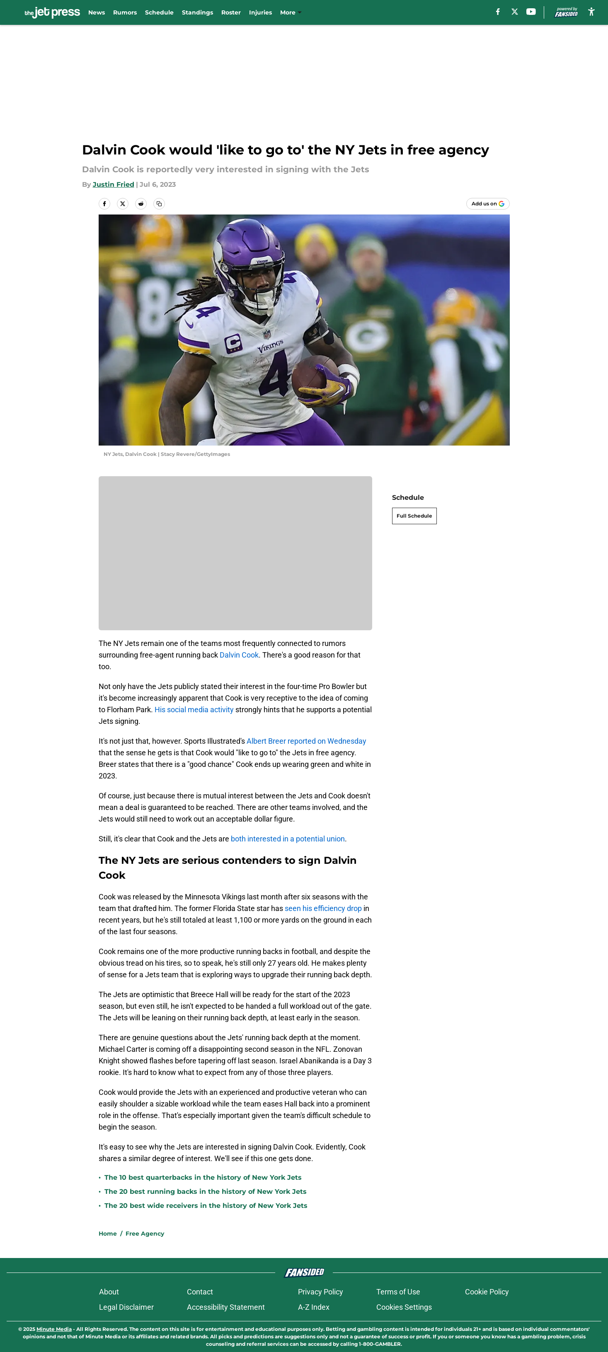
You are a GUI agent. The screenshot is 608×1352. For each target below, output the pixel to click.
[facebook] (498, 11)
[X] (514, 11)
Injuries (260, 12)
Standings (197, 12)
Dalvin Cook (239, 655)
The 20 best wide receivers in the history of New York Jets (206, 1206)
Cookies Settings (404, 1307)
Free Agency (145, 1233)
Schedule (159, 12)
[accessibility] (591, 11)
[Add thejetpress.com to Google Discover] (488, 204)
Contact (200, 1291)
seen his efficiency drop (323, 908)
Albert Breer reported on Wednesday (306, 741)
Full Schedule (414, 516)
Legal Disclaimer (126, 1307)
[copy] (159, 204)
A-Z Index (313, 1307)
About (109, 1291)
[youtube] (531, 11)
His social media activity (195, 709)
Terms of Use (398, 1291)
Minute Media (54, 1329)
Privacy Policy (320, 1291)
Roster (231, 12)
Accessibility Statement (226, 1307)
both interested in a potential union (288, 838)
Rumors (125, 12)
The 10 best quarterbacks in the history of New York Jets (203, 1177)
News (96, 12)
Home (108, 1233)
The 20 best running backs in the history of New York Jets (205, 1191)
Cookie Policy (487, 1291)
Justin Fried (113, 184)
